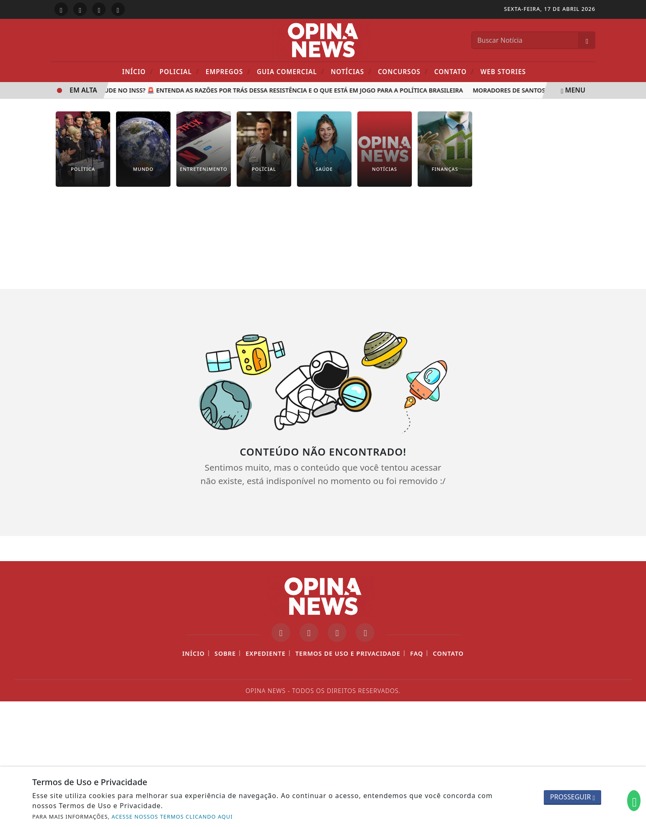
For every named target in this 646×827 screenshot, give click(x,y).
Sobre (225, 653)
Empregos (228, 71)
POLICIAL (179, 71)
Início (137, 71)
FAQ (416, 653)
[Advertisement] (323, 244)
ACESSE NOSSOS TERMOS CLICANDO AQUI (172, 816)
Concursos (403, 71)
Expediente (265, 653)
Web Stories (503, 71)
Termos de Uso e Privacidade (348, 653)
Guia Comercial (290, 71)
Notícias (351, 71)
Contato (454, 71)
